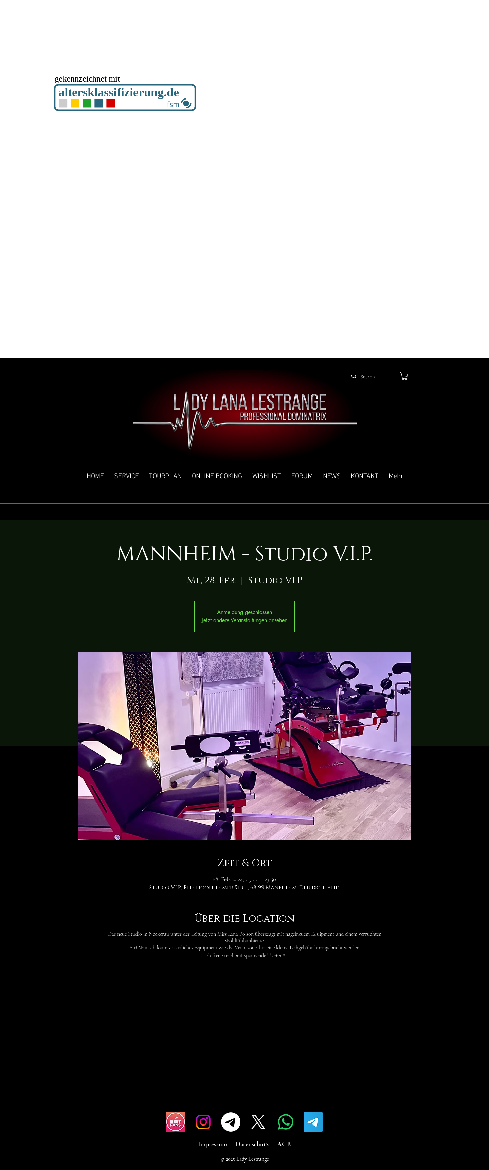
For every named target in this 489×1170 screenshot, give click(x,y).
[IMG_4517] (175, 1122)
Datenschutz (252, 1144)
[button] (404, 376)
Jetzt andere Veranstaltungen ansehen (244, 620)
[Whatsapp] (285, 1122)
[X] (258, 1122)
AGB (284, 1144)
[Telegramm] (230, 1122)
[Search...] (372, 377)
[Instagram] (203, 1122)
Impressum (212, 1144)
